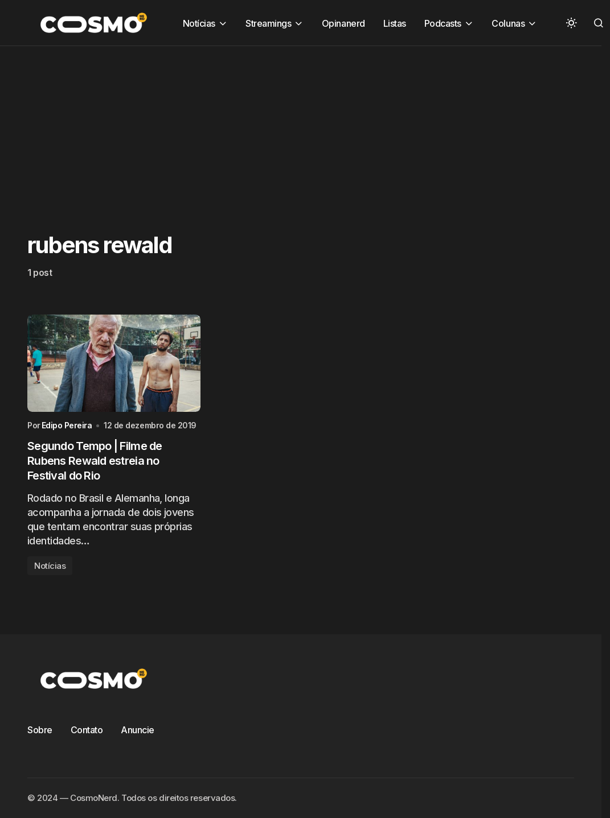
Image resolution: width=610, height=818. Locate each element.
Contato (87, 730)
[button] (571, 22)
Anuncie (137, 730)
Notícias (49, 565)
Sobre (39, 730)
